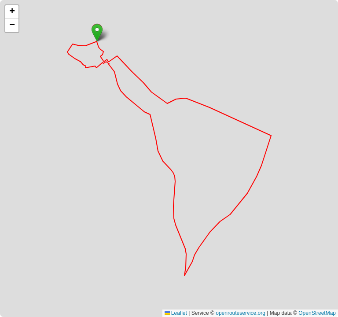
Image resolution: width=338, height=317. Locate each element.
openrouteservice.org (240, 313)
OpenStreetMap (317, 313)
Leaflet (176, 313)
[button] (97, 33)
